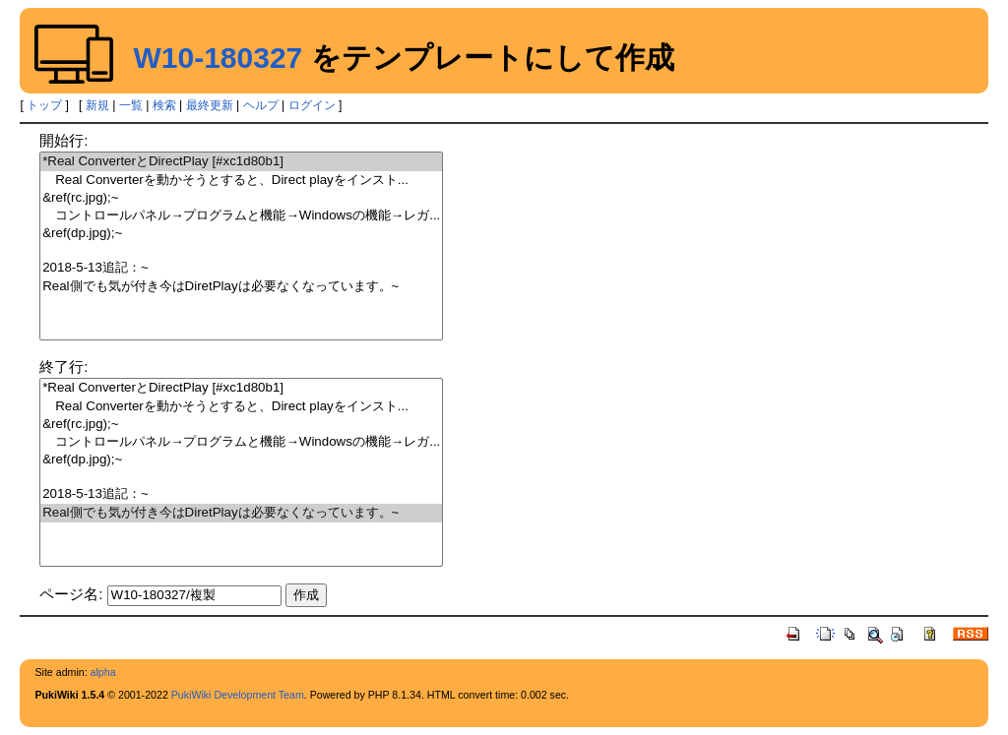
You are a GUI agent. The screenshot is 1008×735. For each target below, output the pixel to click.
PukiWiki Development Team (237, 695)
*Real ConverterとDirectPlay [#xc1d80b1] (241, 162)
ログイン (312, 105)
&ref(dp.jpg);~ (241, 233)
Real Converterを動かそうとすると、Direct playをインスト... (241, 180)
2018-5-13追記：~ (241, 268)
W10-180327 (217, 57)
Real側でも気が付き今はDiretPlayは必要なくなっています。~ (241, 286)
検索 (164, 105)
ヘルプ (261, 105)
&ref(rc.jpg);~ (241, 198)
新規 (97, 105)
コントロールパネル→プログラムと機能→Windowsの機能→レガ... (241, 216)
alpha (103, 672)
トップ (44, 105)
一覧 (131, 105)
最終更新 (209, 105)
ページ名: (70, 593)
